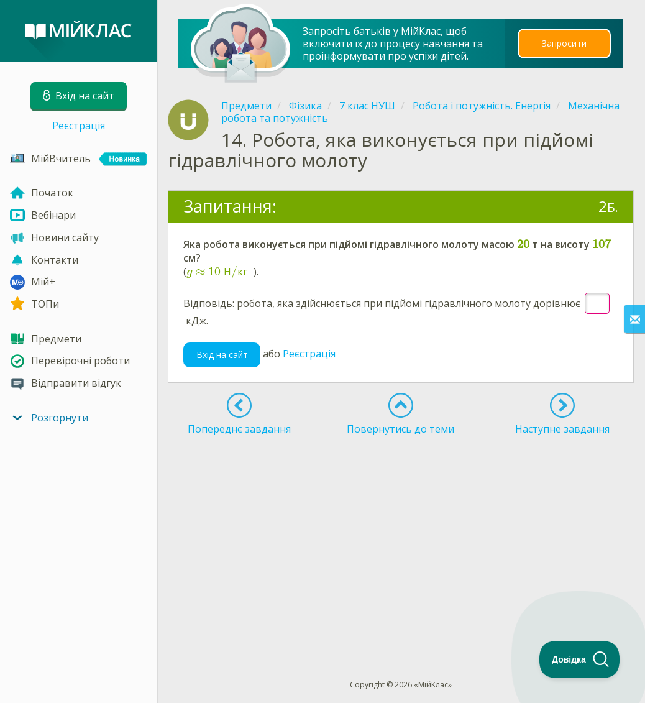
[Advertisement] (400, 535)
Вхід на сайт (222, 355)
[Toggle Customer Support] (579, 659)
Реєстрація (78, 125)
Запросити (564, 43)
